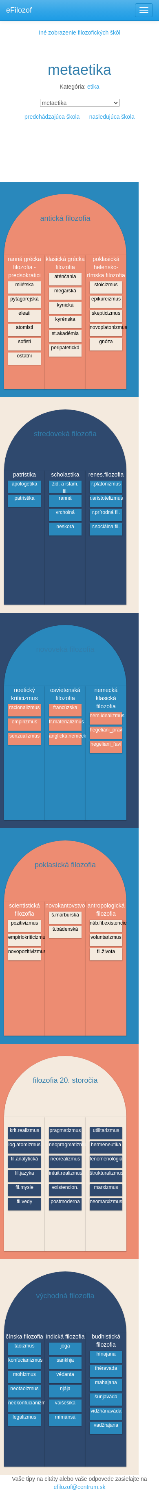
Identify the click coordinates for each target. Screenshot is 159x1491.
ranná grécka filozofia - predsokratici (24, 267)
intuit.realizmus (65, 1173)
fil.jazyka (24, 1173)
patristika (24, 474)
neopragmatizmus (65, 1144)
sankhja (65, 1360)
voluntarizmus (106, 937)
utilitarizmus (106, 1130)
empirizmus (25, 722)
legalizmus (24, 1417)
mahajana (106, 1382)
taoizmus (24, 1346)
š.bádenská (65, 929)
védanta (65, 1374)
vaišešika (65, 1403)
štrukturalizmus (106, 1173)
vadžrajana (106, 1425)
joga (65, 1346)
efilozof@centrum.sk (79, 1487)
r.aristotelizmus (106, 498)
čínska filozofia (24, 1336)
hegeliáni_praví (106, 730)
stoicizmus (105, 284)
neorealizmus (65, 1159)
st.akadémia (65, 333)
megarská (65, 291)
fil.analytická (24, 1159)
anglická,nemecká (65, 736)
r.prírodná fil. (106, 512)
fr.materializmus (65, 722)
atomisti (24, 327)
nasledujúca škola (112, 116)
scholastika (65, 474)
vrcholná (65, 512)
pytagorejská (24, 299)
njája (65, 1388)
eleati (24, 313)
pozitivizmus (24, 923)
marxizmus (106, 1187)
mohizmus (24, 1374)
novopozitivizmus (24, 951)
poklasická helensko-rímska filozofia (106, 267)
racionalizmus (24, 707)
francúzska (65, 707)
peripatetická (65, 347)
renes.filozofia (106, 474)
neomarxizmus (106, 1201)
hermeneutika (106, 1144)
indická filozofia (65, 1336)
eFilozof (19, 10)
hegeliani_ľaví (106, 744)
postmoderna (65, 1201)
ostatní (24, 356)
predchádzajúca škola (52, 116)
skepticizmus (106, 313)
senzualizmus (24, 736)
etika (93, 86)
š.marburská (65, 915)
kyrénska (65, 319)
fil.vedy (24, 1201)
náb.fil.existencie (106, 923)
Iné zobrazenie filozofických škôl (79, 32)
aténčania (65, 276)
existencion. (65, 1187)
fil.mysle (24, 1187)
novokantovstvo (65, 905)
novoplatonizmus (106, 327)
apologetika (25, 484)
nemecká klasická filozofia (106, 698)
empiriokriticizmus (24, 937)
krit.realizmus (24, 1130)
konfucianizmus (24, 1360)
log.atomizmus (25, 1144)
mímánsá (65, 1417)
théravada (106, 1368)
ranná (65, 498)
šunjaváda (106, 1397)
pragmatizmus (65, 1130)
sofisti (24, 341)
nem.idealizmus (106, 715)
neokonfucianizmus (24, 1403)
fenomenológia (106, 1159)
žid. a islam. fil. (65, 487)
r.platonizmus (106, 484)
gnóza (106, 341)
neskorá (65, 526)
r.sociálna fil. (105, 526)
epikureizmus (106, 299)
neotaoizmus (24, 1388)
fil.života (106, 951)
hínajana (105, 1354)
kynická (65, 305)
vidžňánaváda (106, 1411)
